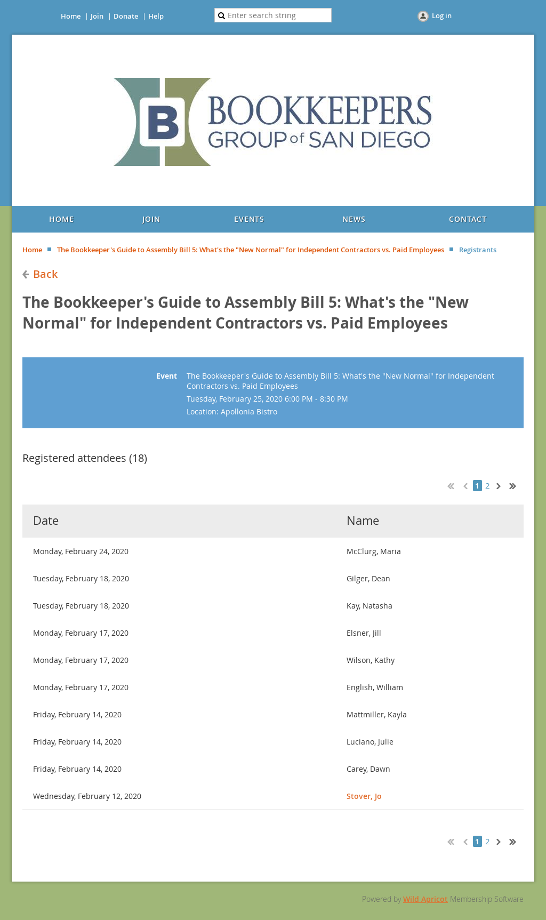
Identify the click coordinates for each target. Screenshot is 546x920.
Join (97, 16)
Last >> (516, 485)
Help (156, 16)
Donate (126, 16)
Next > (500, 485)
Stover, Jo (364, 796)
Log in (442, 15)
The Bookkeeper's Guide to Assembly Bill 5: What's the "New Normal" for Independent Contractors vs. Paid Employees (250, 249)
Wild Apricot (425, 899)
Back (45, 274)
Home (71, 16)
